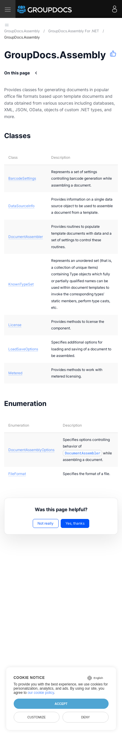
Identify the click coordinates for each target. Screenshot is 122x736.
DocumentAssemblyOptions (31, 450)
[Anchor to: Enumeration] (54, 403)
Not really (45, 523)
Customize (36, 717)
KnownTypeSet (21, 284)
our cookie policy (41, 693)
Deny (85, 717)
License (14, 325)
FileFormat (17, 473)
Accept (60, 704)
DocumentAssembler (25, 236)
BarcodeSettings (22, 178)
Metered (15, 373)
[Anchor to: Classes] (38, 136)
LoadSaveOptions (23, 349)
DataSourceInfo (21, 206)
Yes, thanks (75, 523)
